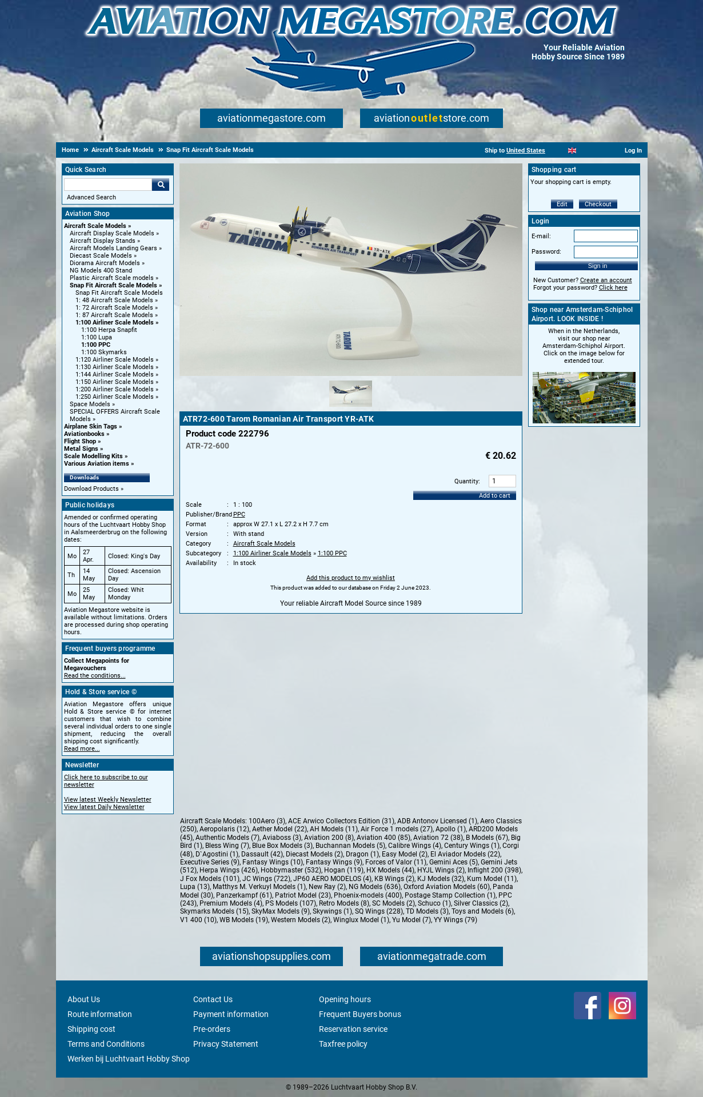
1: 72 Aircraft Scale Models (114, 307)
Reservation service (353, 1029)
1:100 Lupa (96, 337)
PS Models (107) (290, 903)
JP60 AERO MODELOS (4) (332, 879)
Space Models (90, 404)
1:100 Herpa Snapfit (109, 330)
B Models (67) (487, 838)
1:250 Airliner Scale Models (114, 397)
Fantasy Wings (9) (334, 862)
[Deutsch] (600, 150)
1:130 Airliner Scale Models (114, 367)
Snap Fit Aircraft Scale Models (113, 285)
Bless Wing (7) (227, 846)
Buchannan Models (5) (350, 846)
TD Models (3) (427, 911)
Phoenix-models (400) (368, 895)
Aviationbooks (84, 434)
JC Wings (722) (266, 879)
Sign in (598, 265)
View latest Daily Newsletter (104, 807)
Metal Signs (81, 449)
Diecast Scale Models (101, 255)
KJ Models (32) (440, 879)
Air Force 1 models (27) (397, 829)
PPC (239, 514)
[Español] (586, 150)
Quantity (466, 481)
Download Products (91, 489)
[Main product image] (350, 374)
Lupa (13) (195, 887)
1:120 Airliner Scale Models (114, 359)
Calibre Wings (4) (414, 846)
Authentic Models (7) (227, 838)
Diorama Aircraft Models (105, 263)
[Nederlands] (558, 150)
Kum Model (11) (492, 879)
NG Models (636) (375, 887)
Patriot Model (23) (303, 895)
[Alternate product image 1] (350, 407)
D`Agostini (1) (216, 854)
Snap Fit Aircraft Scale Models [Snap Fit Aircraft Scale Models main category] (119, 293)
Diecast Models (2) (314, 854)
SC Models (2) (393, 903)
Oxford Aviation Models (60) (447, 887)
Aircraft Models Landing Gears (113, 248)
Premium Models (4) (230, 903)
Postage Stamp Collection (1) (450, 895)
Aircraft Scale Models (95, 226)
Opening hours (345, 999)
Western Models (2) (300, 920)
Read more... (82, 748)
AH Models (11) (334, 829)
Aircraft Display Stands (102, 241)
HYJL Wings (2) (441, 870)
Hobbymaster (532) (291, 870)
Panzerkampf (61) (244, 895)
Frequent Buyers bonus (360, 1014)
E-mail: (541, 236)
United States (525, 150)
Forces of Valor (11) (395, 862)
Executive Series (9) (209, 862)
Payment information (231, 1014)
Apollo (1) (451, 829)
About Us (83, 999)
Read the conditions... (95, 675)
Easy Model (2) (405, 854)
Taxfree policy (343, 1043)
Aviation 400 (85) (383, 838)
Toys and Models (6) (483, 911)
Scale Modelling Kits (93, 456)
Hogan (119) (344, 870)
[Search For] (108, 184)
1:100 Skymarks (104, 352)
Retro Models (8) (344, 903)
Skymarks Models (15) (214, 911)
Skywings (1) (332, 911)
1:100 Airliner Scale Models (114, 322)
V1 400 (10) (198, 920)
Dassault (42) (262, 854)
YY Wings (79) (455, 920)
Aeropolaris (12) (224, 829)
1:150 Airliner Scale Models (114, 382)
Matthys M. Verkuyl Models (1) (259, 887)
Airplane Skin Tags (90, 426)
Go (160, 184)
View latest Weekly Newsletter (107, 799)
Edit (562, 204)
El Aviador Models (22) (465, 854)
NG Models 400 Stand (101, 270)
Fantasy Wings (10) (272, 862)
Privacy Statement (225, 1043)
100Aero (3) (267, 821)
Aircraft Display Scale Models (112, 233)
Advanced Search (91, 197)
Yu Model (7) (411, 920)
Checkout (598, 204)
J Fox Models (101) (209, 879)
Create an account (606, 280)
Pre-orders (211, 1029)
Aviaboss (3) (281, 838)
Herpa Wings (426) (228, 870)
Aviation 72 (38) (438, 838)
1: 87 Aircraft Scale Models (114, 315)
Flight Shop (80, 441)
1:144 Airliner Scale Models (114, 374)
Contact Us (213, 999)
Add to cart (494, 495)
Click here (613, 287)
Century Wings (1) (472, 846)
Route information (99, 1014)
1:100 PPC (95, 345)
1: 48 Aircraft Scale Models (114, 300)
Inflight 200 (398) (494, 870)
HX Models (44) (390, 870)
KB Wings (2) (394, 879)
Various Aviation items (96, 463)
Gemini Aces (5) (453, 862)
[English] (572, 150)
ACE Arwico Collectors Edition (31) (341, 821)
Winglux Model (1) (361, 920)
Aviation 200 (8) (329, 838)
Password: (546, 251)
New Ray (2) (327, 887)
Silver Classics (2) (481, 903)
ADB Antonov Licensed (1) (437, 821)
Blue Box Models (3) (282, 846)
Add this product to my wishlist (350, 578)
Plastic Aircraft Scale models (112, 278)
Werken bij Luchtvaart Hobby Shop (128, 1058)
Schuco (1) (434, 903)
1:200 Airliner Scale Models (114, 389)
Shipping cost (91, 1029)
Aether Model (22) (279, 829)
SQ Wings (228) (379, 911)
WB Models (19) (243, 920)
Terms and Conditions (106, 1043)
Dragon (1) (362, 854)
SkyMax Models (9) (280, 911)
